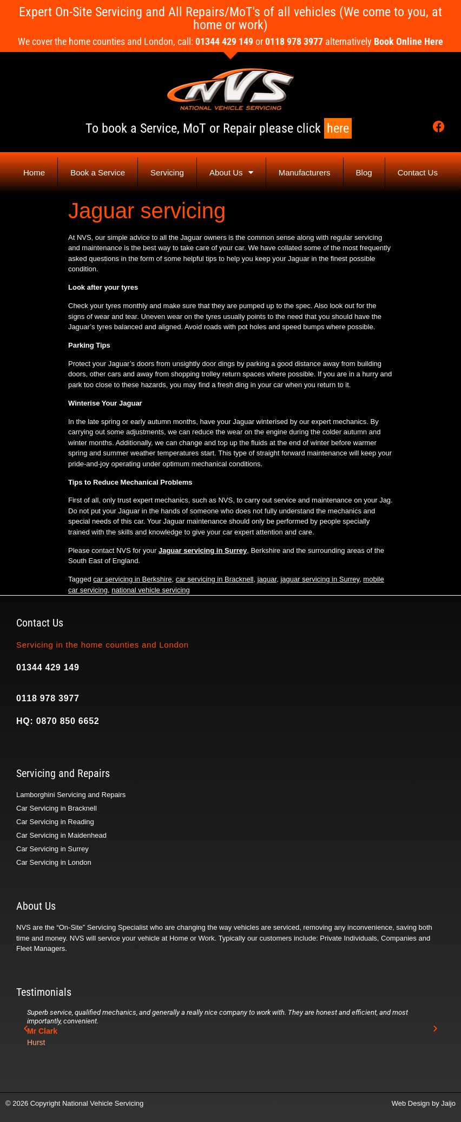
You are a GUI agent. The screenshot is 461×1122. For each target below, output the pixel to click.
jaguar (267, 579)
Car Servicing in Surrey (52, 849)
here (338, 128)
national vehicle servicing (150, 590)
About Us (231, 172)
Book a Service (97, 172)
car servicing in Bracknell (215, 579)
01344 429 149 (48, 667)
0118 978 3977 (48, 698)
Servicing (167, 172)
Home (34, 172)
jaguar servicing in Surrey (319, 579)
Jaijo (448, 1103)
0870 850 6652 (68, 721)
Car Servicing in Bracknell (56, 808)
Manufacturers (305, 172)
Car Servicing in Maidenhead (61, 835)
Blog (364, 172)
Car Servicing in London (53, 862)
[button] (26, 1029)
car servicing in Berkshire (132, 579)
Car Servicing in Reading (55, 822)
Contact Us (418, 172)
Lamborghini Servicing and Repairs (71, 795)
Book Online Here (408, 41)
